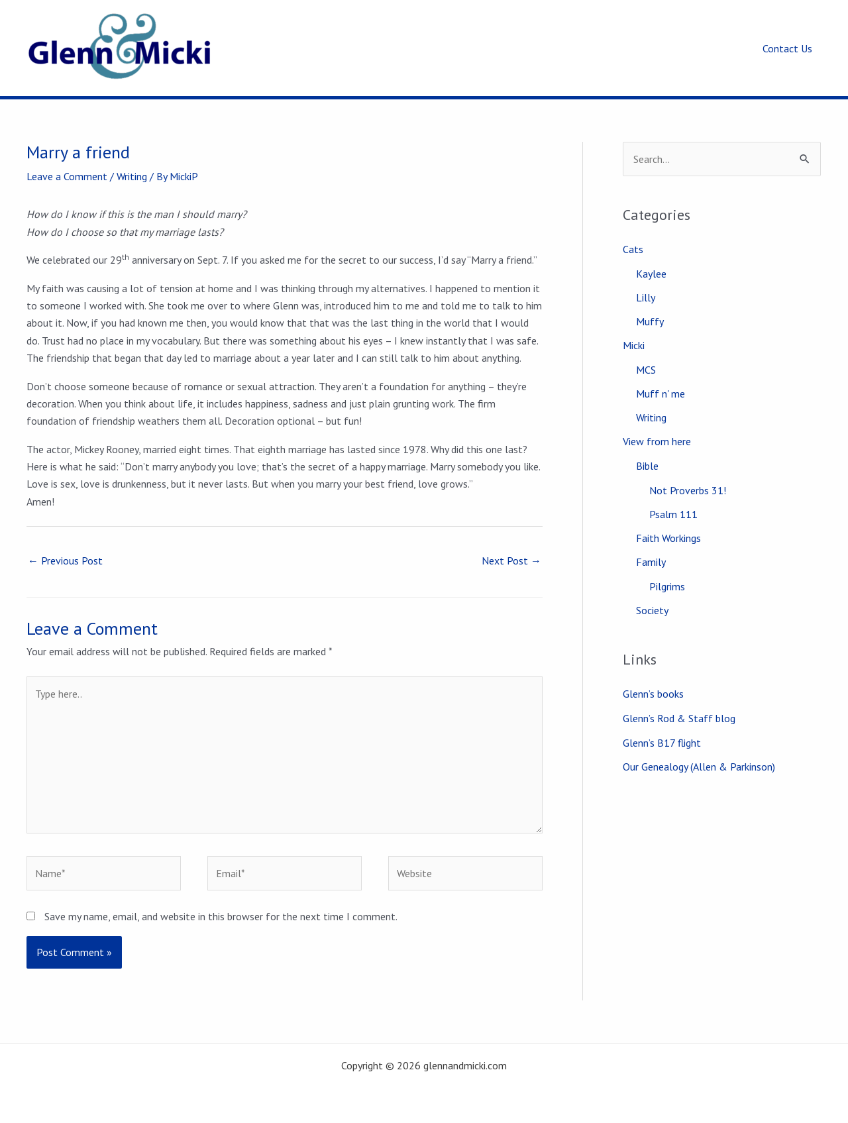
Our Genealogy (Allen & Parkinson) (699, 765)
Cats (633, 249)
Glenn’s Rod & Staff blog (679, 717)
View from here (657, 441)
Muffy (650, 321)
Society (652, 610)
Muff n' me (660, 393)
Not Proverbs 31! (687, 490)
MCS (646, 369)
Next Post (511, 560)
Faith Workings (668, 538)
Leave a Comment (66, 176)
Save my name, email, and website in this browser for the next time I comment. (221, 916)
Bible (647, 465)
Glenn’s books (653, 693)
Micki (634, 345)
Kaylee (651, 273)
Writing (132, 176)
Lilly (645, 297)
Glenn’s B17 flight (662, 741)
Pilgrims (667, 586)
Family (651, 561)
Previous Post (65, 560)
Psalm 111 (673, 514)
